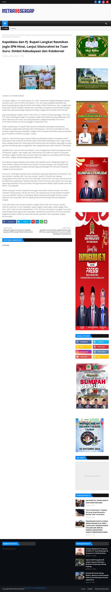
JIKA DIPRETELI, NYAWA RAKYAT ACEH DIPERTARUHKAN (97, 501)
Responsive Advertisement (92, 476)
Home (4, 2)
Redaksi (6, 56)
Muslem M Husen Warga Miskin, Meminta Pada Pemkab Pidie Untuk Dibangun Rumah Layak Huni (97, 576)
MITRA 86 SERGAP (18, 589)
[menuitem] (5, 23)
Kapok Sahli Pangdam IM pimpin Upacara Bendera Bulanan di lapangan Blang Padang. (96, 563)
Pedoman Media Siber (102, 589)
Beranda (5, 35)
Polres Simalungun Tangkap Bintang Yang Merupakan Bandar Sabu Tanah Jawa (96, 512)
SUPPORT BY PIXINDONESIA (35, 588)
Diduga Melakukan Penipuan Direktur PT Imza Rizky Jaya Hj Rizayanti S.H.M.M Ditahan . (97, 551)
